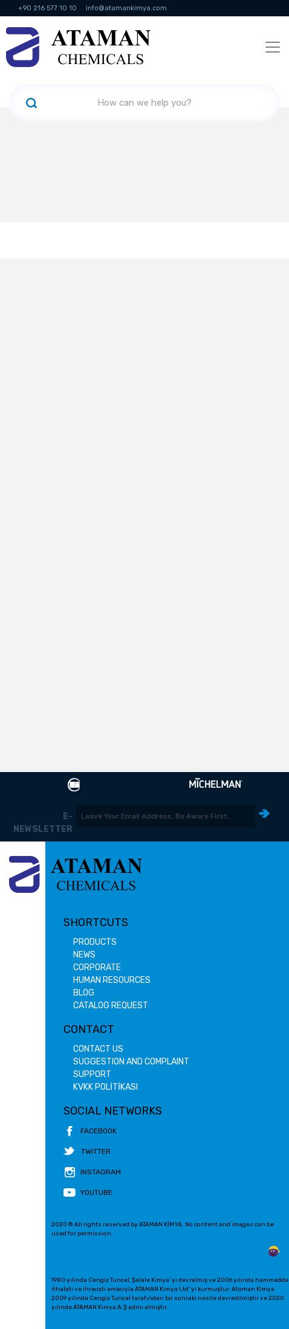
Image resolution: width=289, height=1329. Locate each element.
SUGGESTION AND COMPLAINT (131, 1062)
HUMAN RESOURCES (112, 980)
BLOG (83, 993)
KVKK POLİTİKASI (105, 1087)
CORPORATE (97, 967)
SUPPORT (92, 1074)
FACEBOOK (90, 1131)
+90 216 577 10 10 (47, 8)
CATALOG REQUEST (110, 1005)
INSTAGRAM (92, 1172)
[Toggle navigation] (272, 47)
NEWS (84, 955)
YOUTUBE (87, 1192)
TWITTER (87, 1151)
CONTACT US (98, 1049)
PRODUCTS (95, 942)
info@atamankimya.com (126, 8)
